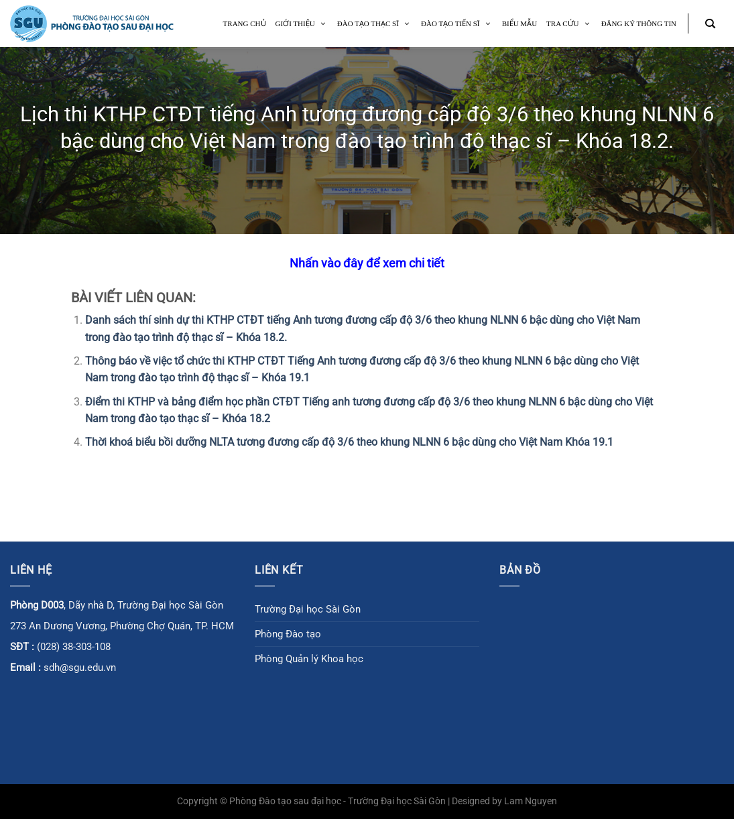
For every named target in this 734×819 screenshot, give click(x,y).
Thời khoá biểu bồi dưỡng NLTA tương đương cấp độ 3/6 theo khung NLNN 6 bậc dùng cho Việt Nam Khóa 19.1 (349, 442)
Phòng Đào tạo (288, 634)
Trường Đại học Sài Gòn (308, 609)
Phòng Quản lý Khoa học (309, 659)
